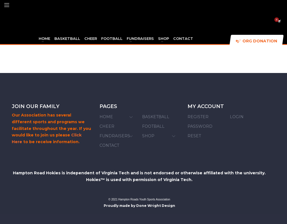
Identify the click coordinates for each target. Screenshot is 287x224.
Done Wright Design (155, 206)
